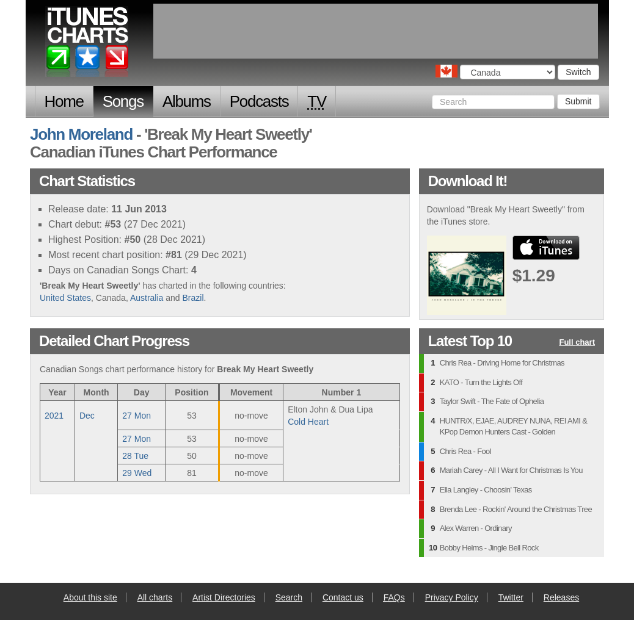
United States (65, 298)
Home (64, 101)
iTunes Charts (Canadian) (87, 44)
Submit (578, 101)
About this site (90, 597)
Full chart (577, 342)
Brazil (193, 298)
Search (288, 597)
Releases (561, 597)
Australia (146, 298)
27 (136, 415)
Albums (186, 101)
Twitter (510, 597)
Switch (578, 72)
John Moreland (81, 134)
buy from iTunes (546, 248)
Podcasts (259, 101)
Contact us (342, 597)
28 (135, 456)
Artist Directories (223, 597)
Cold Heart (308, 422)
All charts (155, 597)
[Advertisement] (375, 31)
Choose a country (446, 71)
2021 (54, 415)
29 (136, 473)
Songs (123, 101)
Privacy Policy (451, 597)
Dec (87, 415)
